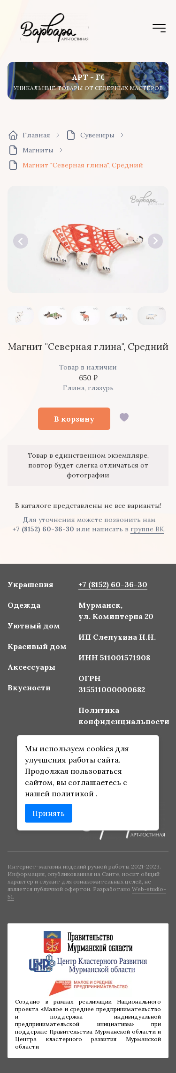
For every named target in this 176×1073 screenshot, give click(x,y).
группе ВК (147, 529)
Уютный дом (35, 627)
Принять (49, 811)
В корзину (74, 418)
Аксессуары (32, 668)
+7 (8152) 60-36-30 (43, 529)
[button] (20, 241)
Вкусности (30, 688)
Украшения (31, 586)
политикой (74, 792)
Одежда (25, 607)
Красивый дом (38, 647)
